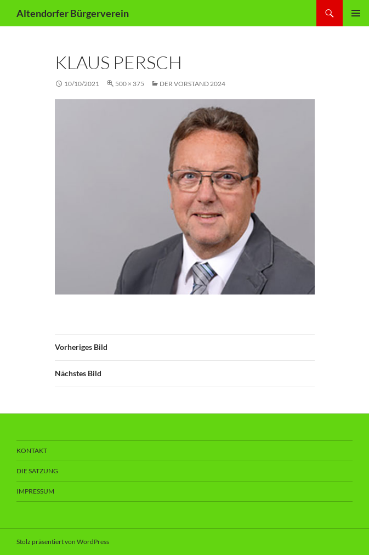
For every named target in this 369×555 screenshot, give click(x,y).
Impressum (35, 491)
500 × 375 (129, 84)
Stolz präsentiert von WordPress (62, 541)
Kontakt (31, 450)
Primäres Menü (356, 13)
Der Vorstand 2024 (192, 84)
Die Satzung (37, 471)
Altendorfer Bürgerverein (72, 13)
